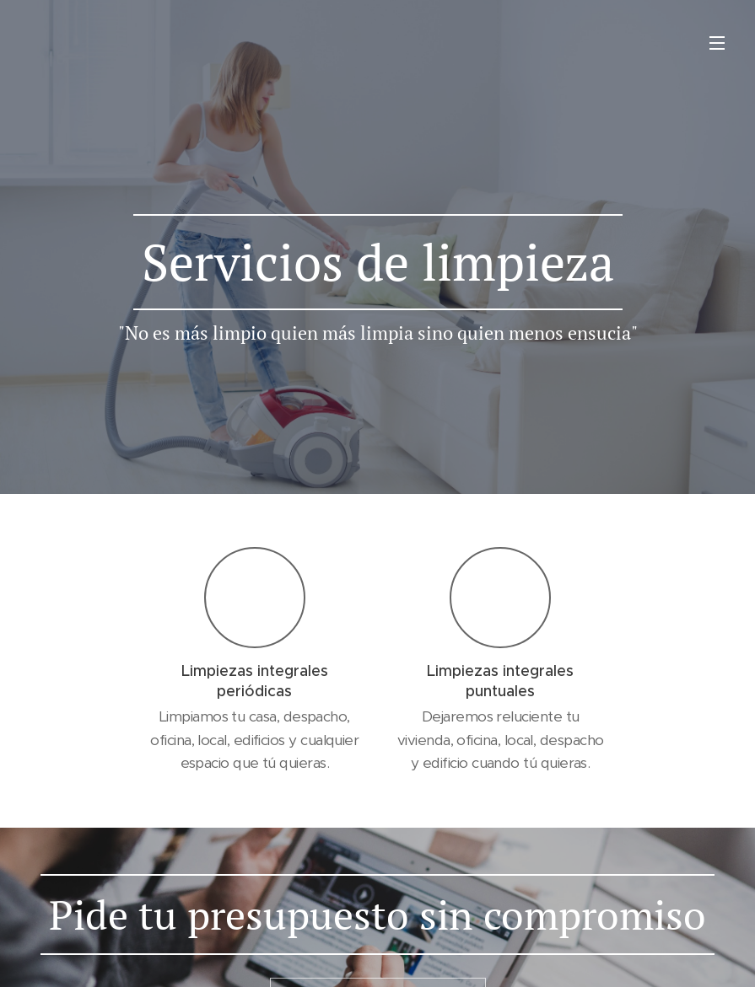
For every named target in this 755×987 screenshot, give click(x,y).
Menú (717, 43)
